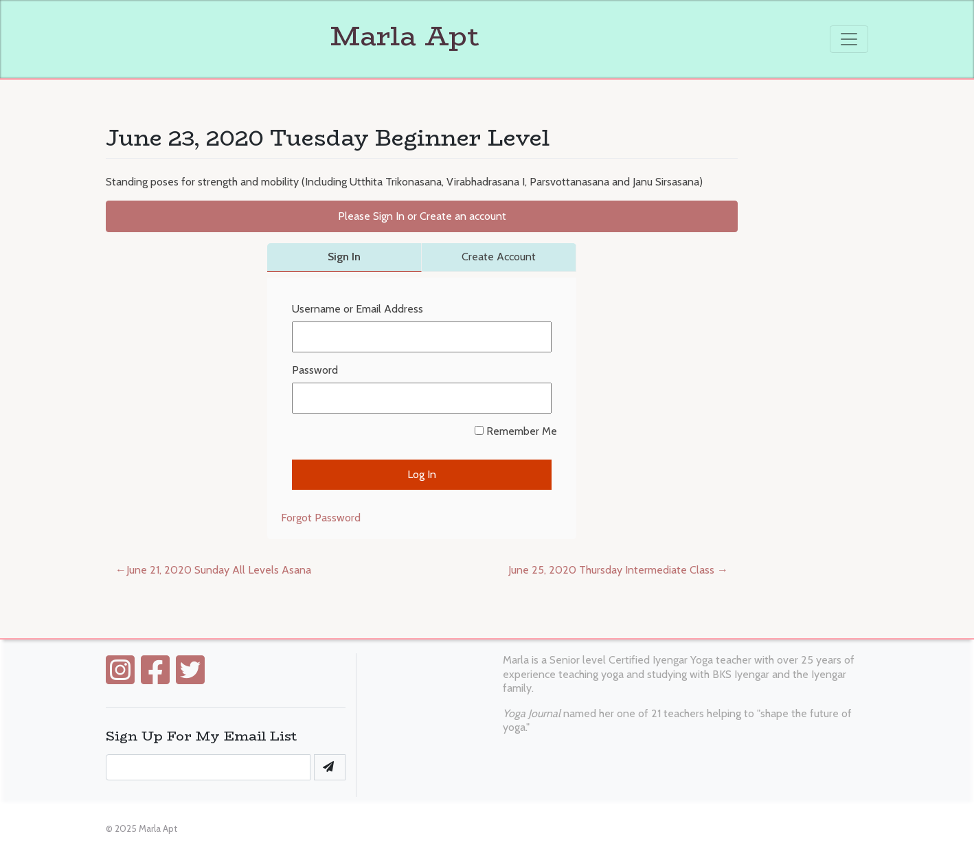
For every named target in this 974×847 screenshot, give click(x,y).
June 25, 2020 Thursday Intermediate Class (611, 569)
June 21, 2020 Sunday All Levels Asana (218, 569)
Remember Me (516, 431)
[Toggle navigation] (849, 39)
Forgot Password (321, 517)
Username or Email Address (357, 308)
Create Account (499, 256)
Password (315, 369)
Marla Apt (292, 35)
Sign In (344, 256)
